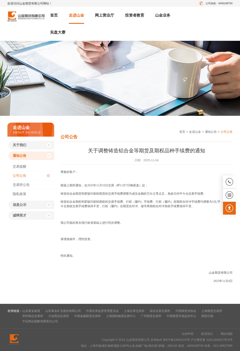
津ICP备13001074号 (177, 339)
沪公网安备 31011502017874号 (212, 339)
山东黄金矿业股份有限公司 (63, 311)
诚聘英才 (19, 215)
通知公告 (19, 155)
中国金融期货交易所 (87, 316)
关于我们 (19, 145)
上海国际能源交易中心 (121, 316)
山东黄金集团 (31, 311)
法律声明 (187, 333)
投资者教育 (134, 15)
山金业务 (162, 15)
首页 (54, 15)
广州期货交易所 (151, 316)
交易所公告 (21, 185)
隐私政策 (19, 194)
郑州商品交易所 (32, 316)
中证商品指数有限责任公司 (40, 321)
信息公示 (19, 205)
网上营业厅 (104, 15)
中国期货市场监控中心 (181, 316)
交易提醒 (19, 166)
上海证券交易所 (134, 311)
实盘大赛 (57, 32)
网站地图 (227, 333)
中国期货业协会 (185, 311)
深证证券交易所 (160, 311)
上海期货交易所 (211, 311)
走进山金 (76, 15)
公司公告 (19, 175)
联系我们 (207, 333)
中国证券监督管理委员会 (102, 311)
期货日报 (207, 316)
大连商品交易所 (58, 316)
